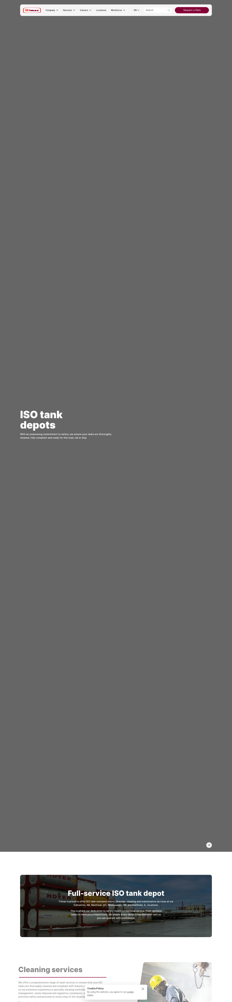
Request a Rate (192, 10)
